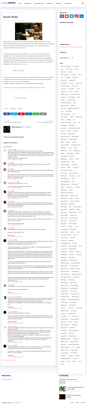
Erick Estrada (73, 291)
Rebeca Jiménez (64, 195)
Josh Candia (63, 246)
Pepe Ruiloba (64, 336)
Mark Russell (64, 209)
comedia (71, 83)
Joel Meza (74, 243)
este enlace (33, 54)
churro (74, 102)
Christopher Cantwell (76, 274)
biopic (78, 209)
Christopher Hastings (66, 277)
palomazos (75, 77)
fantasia (74, 142)
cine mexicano (69, 69)
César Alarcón (72, 279)
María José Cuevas (65, 324)
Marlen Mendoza (73, 249)
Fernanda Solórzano (65, 243)
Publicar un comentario (9, 360)
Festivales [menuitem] (49, 3)
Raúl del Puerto (72, 336)
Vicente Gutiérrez (65, 350)
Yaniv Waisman (64, 352)
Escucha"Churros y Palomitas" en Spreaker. (71, 47)
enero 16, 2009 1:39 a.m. (14, 236)
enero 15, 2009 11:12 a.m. (14, 188)
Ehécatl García (64, 288)
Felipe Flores (63, 223)
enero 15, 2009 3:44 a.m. (14, 159)
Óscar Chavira (64, 173)
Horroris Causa (64, 302)
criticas (76, 69)
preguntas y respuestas (73, 108)
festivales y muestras (66, 66)
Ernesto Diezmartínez (66, 122)
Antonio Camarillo (73, 173)
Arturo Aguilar (74, 184)
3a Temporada (71, 133)
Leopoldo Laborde (75, 319)
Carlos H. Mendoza (65, 274)
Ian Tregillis (70, 226)
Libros (76, 226)
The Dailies (63, 97)
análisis (62, 153)
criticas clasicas (71, 100)
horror (62, 119)
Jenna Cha (63, 308)
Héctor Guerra (69, 187)
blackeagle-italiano (13, 297)
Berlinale (72, 156)
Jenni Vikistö (71, 308)
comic (73, 161)
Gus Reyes (63, 299)
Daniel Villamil (72, 220)
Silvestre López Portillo (73, 344)
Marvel (75, 322)
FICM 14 (68, 142)
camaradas (67, 77)
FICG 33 (62, 142)
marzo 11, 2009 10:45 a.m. (14, 357)
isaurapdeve (11, 149)
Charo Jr (75, 234)
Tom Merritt (71, 209)
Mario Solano (72, 175)
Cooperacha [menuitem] (68, 3)
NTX (74, 119)
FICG (62, 77)
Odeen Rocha (64, 204)
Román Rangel (71, 97)
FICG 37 (62, 187)
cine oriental (76, 167)
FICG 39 (77, 159)
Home (72, 402)
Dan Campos (6, 20)
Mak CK (70, 322)
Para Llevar (73, 74)
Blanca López (64, 175)
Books (78, 232)
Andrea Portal (73, 215)
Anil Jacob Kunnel (74, 265)
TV (75, 170)
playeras (63, 361)
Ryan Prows (63, 344)
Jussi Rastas (64, 316)
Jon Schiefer (74, 310)
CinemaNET (72, 237)
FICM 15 (69, 167)
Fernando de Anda (75, 293)
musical (71, 189)
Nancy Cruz (72, 327)
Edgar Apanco (64, 159)
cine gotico (63, 355)
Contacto (83, 402)
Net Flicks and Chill (65, 86)
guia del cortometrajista (66, 170)
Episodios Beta (64, 291)
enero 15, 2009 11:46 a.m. (14, 198)
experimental (64, 150)
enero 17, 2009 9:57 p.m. (14, 293)
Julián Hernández (73, 246)
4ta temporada (64, 116)
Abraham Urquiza (65, 263)
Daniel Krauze (64, 220)
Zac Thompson (73, 352)
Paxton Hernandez (12, 182)
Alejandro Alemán (65, 145)
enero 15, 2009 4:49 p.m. (14, 225)
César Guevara (73, 282)
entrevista (63, 133)
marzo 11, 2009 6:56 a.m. (14, 342)
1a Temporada (70, 153)
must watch (63, 71)
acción (79, 175)
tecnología (68, 119)
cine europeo (13, 108)
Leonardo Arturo (64, 319)
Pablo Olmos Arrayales (74, 330)
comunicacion (64, 198)
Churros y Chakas (74, 218)
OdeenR (10, 228)
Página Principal (7, 12)
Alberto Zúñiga (64, 265)
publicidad (74, 164)
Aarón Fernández (73, 260)
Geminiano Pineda (65, 296)
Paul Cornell (71, 333)
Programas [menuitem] (27, 3)
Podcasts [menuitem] (58, 3)
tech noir (74, 361)
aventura (75, 130)
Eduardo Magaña (74, 285)
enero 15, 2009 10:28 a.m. (14, 179)
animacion (63, 88)
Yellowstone (72, 125)
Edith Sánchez (75, 136)
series (80, 212)
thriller (74, 122)
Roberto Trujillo (64, 341)
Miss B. (10, 210)
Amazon (11, 81)
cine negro (70, 355)
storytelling (63, 257)
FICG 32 (69, 130)
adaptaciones (72, 80)
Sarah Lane (78, 251)
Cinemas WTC (76, 277)
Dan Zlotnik (63, 240)
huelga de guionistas (66, 358)
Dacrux (9, 191)
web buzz (73, 105)
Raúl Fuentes (72, 204)
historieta (77, 355)
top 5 (62, 111)
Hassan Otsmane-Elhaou (73, 299)
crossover (77, 187)
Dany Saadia (64, 139)
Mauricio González (75, 201)
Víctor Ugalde (74, 350)
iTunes (12, 64)
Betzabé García (75, 271)
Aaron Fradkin (71, 257)
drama (79, 74)
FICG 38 (71, 159)
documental (63, 80)
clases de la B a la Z (65, 161)
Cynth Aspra (63, 279)
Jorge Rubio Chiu (65, 94)
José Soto (63, 313)
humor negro (68, 111)
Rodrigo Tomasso (74, 341)
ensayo (71, 198)
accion (13, 12)
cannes (73, 178)
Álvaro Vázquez (64, 215)
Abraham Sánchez (65, 184)
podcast (20, 108)
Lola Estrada (64, 249)
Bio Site (77, 402)
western (77, 198)
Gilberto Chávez (75, 296)
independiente (77, 150)
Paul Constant (64, 251)
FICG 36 (77, 153)
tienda (62, 364)
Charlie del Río (64, 218)
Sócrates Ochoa (74, 195)
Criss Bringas (64, 206)
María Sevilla (75, 324)
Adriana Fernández (65, 136)
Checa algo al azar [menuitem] (39, 3)
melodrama (75, 358)
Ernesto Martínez (65, 293)
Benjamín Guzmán (65, 271)
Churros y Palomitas (16, 402)
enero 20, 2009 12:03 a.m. (14, 323)
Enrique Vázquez (77, 206)
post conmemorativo (66, 114)
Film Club (63, 226)
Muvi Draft (63, 108)
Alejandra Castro (64, 232)
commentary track (65, 164)
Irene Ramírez (73, 302)
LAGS (80, 246)
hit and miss (75, 86)
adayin (9, 169)
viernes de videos (65, 74)
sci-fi (74, 114)
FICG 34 (76, 147)
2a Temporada (64, 156)
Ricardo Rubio (72, 229)
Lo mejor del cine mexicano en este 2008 (75, 388)
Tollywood (77, 347)
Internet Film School (75, 94)
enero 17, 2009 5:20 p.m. (14, 282)
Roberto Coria (76, 338)
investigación (64, 254)
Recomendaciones (65, 178)
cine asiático (64, 212)
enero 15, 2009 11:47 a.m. (14, 207)
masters (63, 100)
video (62, 69)
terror (80, 361)
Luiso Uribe (63, 322)
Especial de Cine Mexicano (67, 192)
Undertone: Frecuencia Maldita (74, 396)
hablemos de (64, 189)
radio (73, 181)
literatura (71, 254)
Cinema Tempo (64, 237)
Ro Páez (71, 251)
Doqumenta (63, 147)
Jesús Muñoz (79, 308)
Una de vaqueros (73, 139)
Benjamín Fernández (75, 268)
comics (78, 88)
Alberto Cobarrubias (75, 263)
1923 (70, 150)
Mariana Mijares (64, 201)
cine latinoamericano (66, 102)
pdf (79, 122)
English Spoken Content (74, 128)
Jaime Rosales (79, 116)
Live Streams (76, 66)
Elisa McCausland (74, 288)
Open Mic (63, 130)
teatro (68, 361)
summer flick (64, 91)
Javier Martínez (72, 305)
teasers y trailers (64, 105)
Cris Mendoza (64, 83)
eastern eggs (64, 125)
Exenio (9, 162)
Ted (72, 347)
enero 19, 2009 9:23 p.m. (14, 308)
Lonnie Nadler (64, 229)
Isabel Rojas (63, 305)
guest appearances (65, 181)
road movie (78, 254)
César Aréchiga (64, 282)
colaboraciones (72, 212)
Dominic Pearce (64, 285)
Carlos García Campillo (66, 234)
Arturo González (64, 268)
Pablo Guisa (63, 330)
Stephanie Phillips (65, 347)
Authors (72, 232)
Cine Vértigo (63, 128)
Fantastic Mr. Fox (72, 379)
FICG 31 (70, 147)
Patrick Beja (63, 333)
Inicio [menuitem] (20, 3)
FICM (78, 97)
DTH (70, 206)
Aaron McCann (64, 260)
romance (63, 167)
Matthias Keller (64, 327)
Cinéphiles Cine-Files (76, 145)
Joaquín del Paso (65, 310)
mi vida (71, 91)
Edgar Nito (71, 240)
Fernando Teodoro (73, 223)
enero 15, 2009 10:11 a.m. (14, 165)
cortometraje (79, 83)
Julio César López (72, 313)
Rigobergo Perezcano (66, 338)
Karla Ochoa (75, 316)
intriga (71, 116)
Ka (69, 316)
